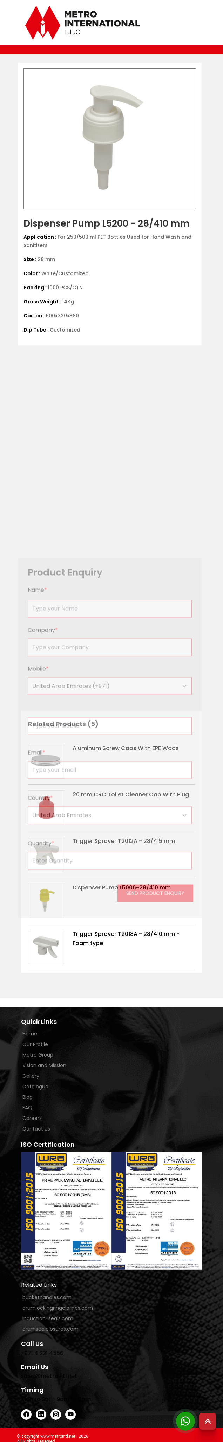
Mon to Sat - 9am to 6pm (56, 1399)
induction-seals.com (47, 1318)
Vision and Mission (44, 1065)
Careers (32, 1118)
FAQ (27, 1107)
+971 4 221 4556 (42, 1353)
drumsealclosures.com (50, 1329)
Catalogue (35, 1086)
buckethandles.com (47, 1297)
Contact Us (36, 1128)
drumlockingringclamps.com (57, 1307)
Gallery (30, 1075)
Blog (27, 1097)
